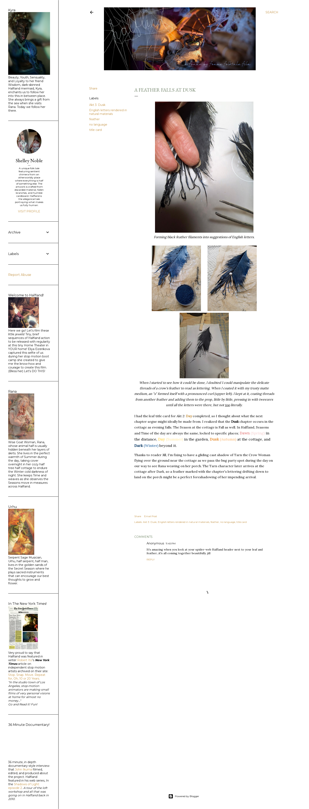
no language (98, 124)
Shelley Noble (29, 160)
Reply (151, 559)
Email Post (150, 516)
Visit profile (29, 211)
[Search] (272, 12)
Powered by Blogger (183, 796)
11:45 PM (171, 543)
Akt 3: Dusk (97, 105)
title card (95, 130)
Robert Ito (24, 660)
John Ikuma (23, 769)
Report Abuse (19, 275)
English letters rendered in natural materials (108, 112)
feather (94, 119)
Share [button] (93, 88)
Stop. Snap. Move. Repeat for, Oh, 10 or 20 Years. (26, 676)
